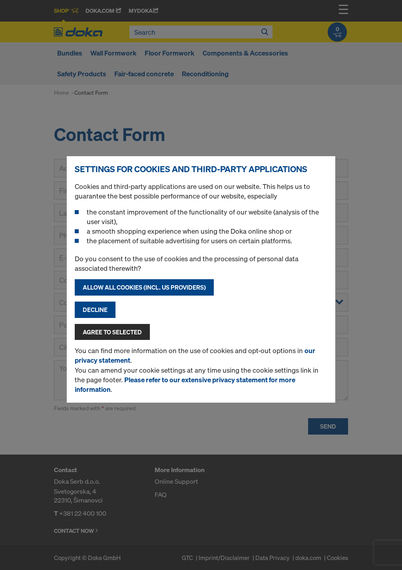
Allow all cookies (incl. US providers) (144, 287)
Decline (95, 310)
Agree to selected (112, 332)
